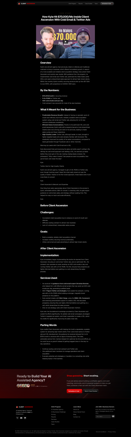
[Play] (65, 42)
